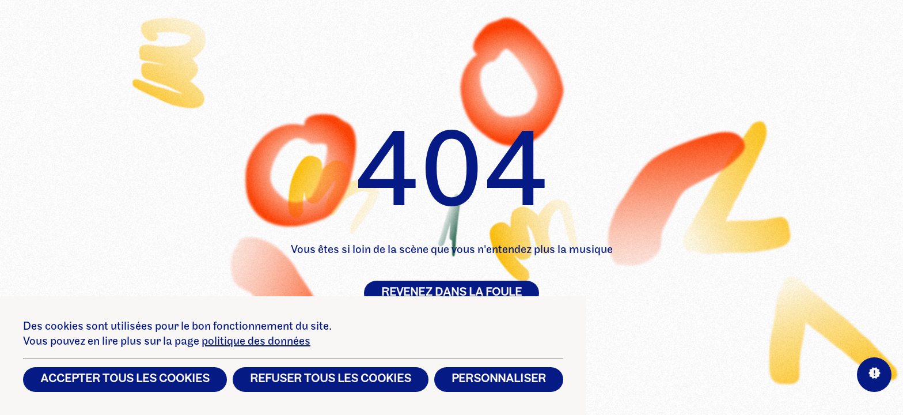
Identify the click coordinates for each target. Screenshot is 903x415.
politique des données (256, 342)
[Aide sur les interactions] (874, 374)
